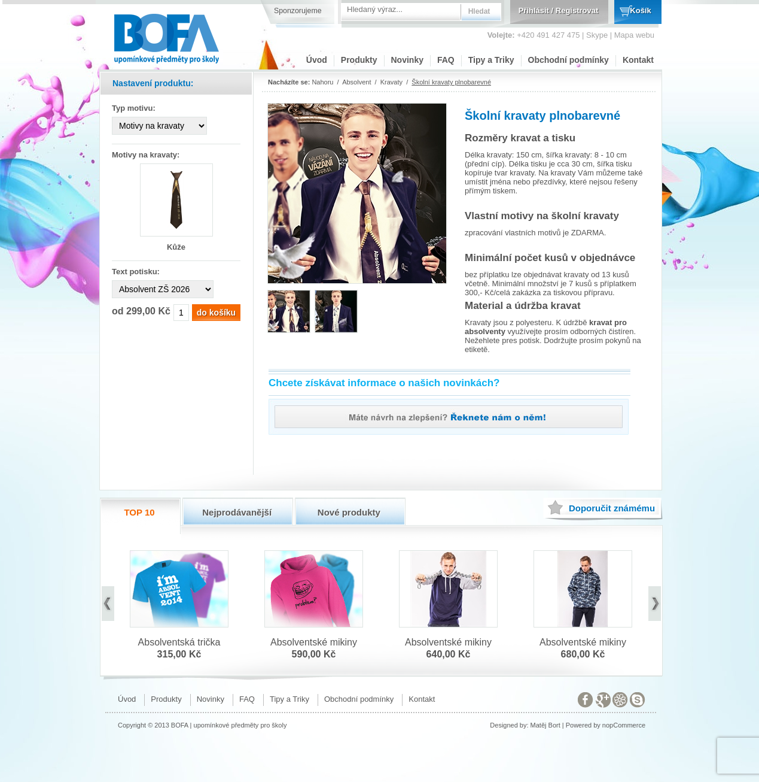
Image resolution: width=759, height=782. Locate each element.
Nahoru (322, 82)
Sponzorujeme (298, 11)
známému (612, 508)
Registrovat (577, 10)
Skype (597, 35)
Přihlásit (534, 10)
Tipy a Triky (491, 60)
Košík (640, 10)
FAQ (446, 60)
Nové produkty (349, 512)
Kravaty (391, 82)
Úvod (316, 60)
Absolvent (356, 82)
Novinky (407, 60)
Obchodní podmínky (568, 60)
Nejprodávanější (237, 512)
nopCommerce (623, 725)
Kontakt (638, 60)
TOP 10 (139, 512)
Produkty (359, 60)
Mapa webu (634, 35)
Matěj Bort (545, 725)
